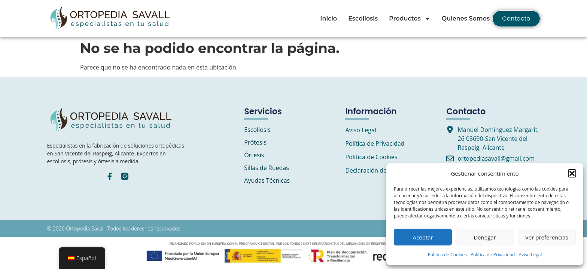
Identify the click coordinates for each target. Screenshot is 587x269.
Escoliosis (363, 18)
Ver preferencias (546, 237)
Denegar (485, 237)
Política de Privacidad (493, 254)
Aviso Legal (530, 254)
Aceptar (423, 237)
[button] (572, 173)
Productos (410, 19)
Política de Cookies (447, 254)
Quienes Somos (466, 18)
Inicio (328, 18)
